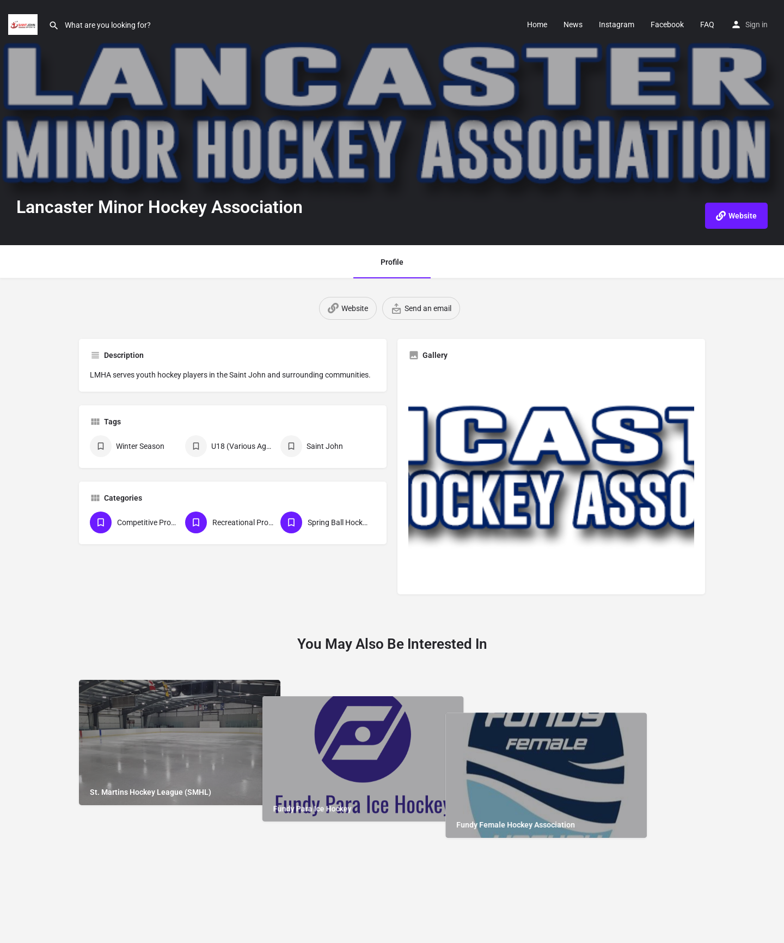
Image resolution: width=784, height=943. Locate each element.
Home (537, 24)
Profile (392, 262)
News (573, 24)
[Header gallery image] (392, 122)
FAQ (707, 24)
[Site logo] (24, 23)
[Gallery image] (551, 476)
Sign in (756, 24)
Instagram (616, 24)
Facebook (667, 24)
